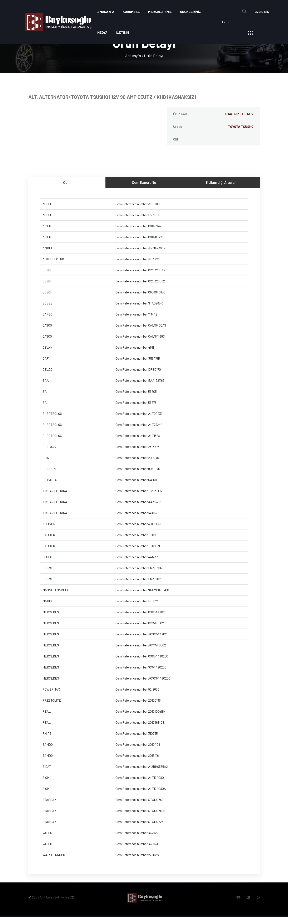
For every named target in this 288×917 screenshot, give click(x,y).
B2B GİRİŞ (262, 12)
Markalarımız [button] (160, 12)
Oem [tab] (66, 182)
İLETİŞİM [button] (122, 32)
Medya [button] (102, 32)
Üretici (213, 126)
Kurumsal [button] (131, 12)
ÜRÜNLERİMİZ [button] (190, 12)
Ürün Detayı (153, 55)
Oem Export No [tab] (144, 182)
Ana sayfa (133, 55)
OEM (176, 139)
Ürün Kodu (213, 114)
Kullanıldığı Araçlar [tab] (221, 182)
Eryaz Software (57, 898)
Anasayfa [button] (105, 12)
